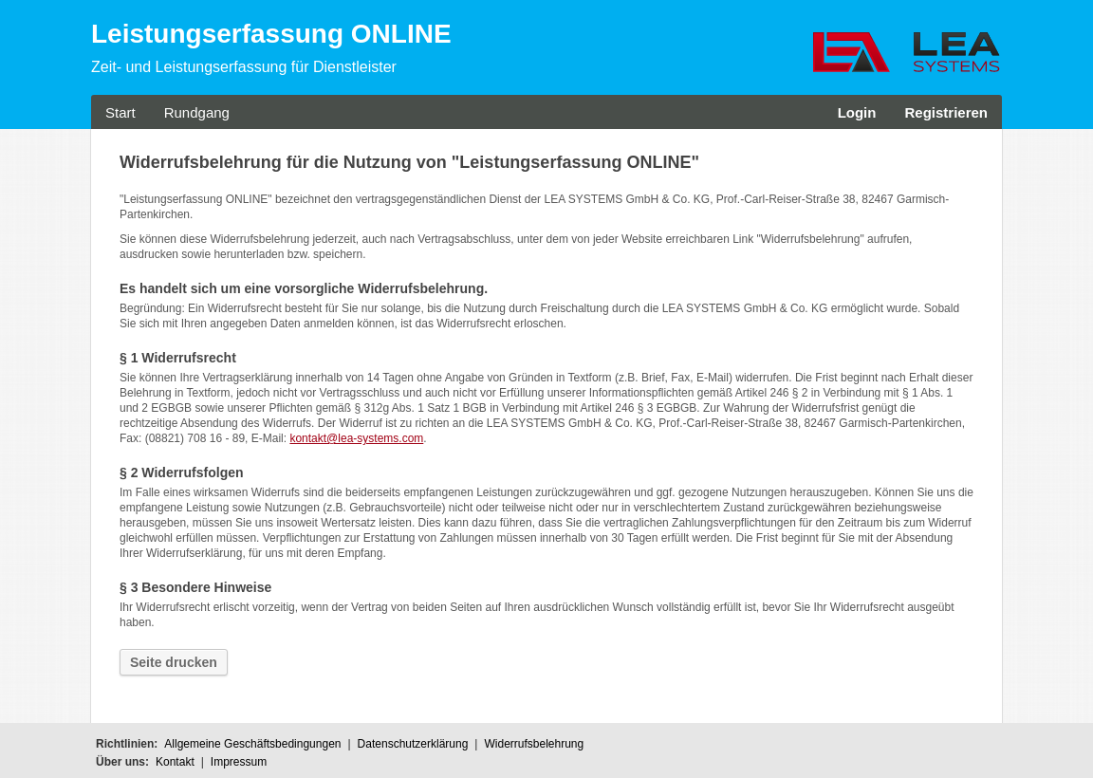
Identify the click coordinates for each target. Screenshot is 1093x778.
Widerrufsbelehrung (534, 743)
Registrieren (946, 112)
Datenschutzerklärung (413, 743)
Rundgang (197, 112)
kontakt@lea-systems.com (356, 438)
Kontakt (175, 762)
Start (120, 112)
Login (857, 112)
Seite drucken (173, 662)
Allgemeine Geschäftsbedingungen (252, 743)
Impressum (239, 762)
